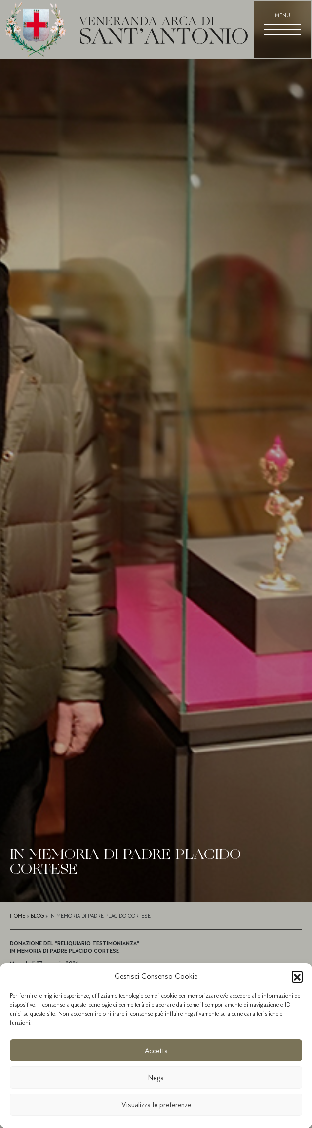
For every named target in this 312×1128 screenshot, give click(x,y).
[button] (297, 976)
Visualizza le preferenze (156, 1104)
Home (17, 916)
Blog (37, 916)
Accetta (156, 1050)
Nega (156, 1077)
